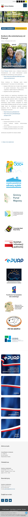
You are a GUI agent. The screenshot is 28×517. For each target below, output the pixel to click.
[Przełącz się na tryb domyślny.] (17, 1)
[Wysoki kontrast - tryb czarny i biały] (22, 1)
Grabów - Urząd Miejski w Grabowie (13, 509)
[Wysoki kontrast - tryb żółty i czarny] (26, 1)
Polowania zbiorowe (21, 28)
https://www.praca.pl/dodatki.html (11, 111)
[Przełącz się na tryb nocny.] (19, 1)
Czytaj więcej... (23, 515)
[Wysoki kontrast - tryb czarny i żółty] (24, 1)
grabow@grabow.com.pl (9, 489)
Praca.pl (6, 71)
